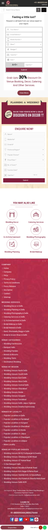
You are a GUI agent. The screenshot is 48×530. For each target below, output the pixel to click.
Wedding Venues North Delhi (15, 370)
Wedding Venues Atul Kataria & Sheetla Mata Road (24, 479)
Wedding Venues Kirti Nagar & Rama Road (21, 471)
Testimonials (21, 490)
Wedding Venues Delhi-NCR (15, 482)
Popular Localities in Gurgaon (16, 423)
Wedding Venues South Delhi (16, 374)
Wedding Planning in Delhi (14, 310)
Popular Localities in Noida (15, 430)
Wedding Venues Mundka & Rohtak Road (20, 468)
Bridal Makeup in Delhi (13, 324)
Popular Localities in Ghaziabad (16, 426)
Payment (25, 493)
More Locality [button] (9, 444)
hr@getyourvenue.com (32, 495)
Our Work (29, 490)
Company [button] (7, 272)
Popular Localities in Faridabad (16, 419)
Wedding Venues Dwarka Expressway (19, 407)
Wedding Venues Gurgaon (14, 396)
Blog (14, 490)
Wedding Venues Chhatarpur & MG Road (20, 457)
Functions (17, 493)
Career (31, 493)
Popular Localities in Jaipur (15, 434)
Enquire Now (12, 528)
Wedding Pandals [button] (11, 351)
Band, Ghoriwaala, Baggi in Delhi (16, 331)
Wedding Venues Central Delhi (16, 385)
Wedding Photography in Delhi (16, 313)
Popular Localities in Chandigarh (17, 437)
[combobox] (24, 44)
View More (24, 93)
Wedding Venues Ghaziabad (15, 389)
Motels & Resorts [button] (11, 355)
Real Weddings (38, 490)
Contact (7, 294)
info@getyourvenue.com (34, 508)
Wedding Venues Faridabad (15, 399)
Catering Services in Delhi (14, 317)
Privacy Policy (9, 279)
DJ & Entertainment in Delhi (15, 320)
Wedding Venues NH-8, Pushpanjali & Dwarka (22, 453)
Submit (24, 70)
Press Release (10, 286)
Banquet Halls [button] (9, 347)
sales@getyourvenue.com (16, 508)
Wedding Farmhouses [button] (13, 344)
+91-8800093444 (40, 2)
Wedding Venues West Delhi (15, 381)
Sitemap (7, 297)
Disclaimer (8, 290)
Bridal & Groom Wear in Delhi (15, 335)
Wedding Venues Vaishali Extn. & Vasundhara (22, 475)
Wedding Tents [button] (10, 358)
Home (6, 268)
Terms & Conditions (12, 283)
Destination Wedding (12, 362)
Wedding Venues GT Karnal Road (17, 460)
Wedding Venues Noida (13, 392)
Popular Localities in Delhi (14, 416)
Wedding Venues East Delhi (15, 378)
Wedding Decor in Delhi (13, 306)
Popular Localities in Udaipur (15, 441)
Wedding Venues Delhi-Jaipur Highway (19, 403)
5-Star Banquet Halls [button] (12, 464)
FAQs (6, 275)
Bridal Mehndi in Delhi (12, 328)
